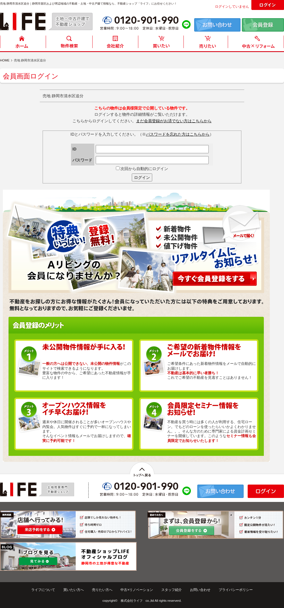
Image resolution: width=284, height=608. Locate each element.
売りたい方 (207, 43)
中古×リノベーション (136, 590)
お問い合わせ (200, 590)
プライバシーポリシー (236, 590)
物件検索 (69, 43)
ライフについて (43, 590)
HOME (23, 43)
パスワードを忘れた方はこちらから (178, 134)
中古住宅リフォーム (257, 43)
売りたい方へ (102, 590)
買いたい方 (161, 43)
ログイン (142, 177)
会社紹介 (115, 43)
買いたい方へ (73, 590)
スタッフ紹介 (171, 590)
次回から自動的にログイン (142, 168)
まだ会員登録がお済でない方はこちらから (174, 121)
